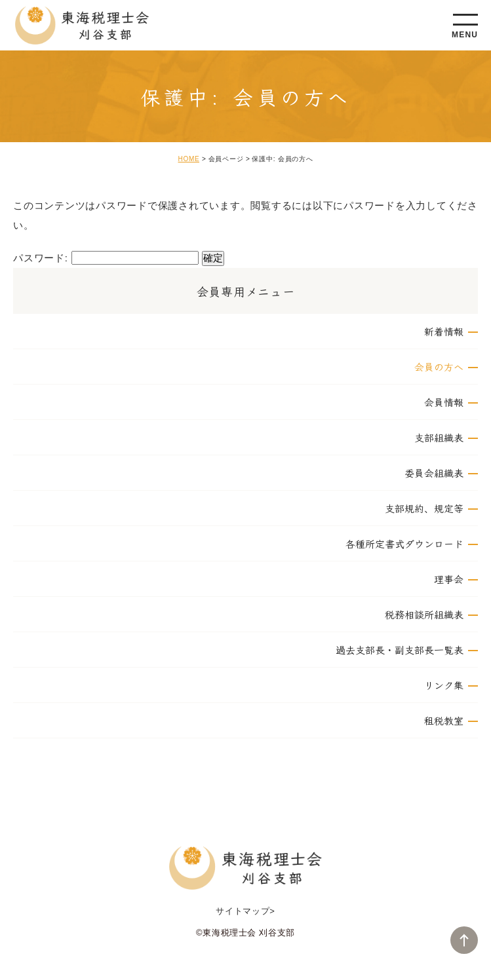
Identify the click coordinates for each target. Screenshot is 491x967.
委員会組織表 (433, 473)
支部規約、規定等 (424, 508)
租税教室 (443, 720)
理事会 (448, 579)
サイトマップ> (245, 911)
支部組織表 (438, 437)
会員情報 (443, 402)
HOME (188, 158)
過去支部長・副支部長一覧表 (399, 649)
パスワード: (106, 257)
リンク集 (443, 685)
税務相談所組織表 (424, 614)
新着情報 (443, 331)
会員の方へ (438, 366)
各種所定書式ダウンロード (404, 543)
